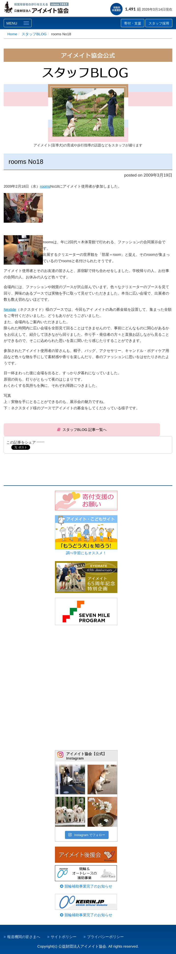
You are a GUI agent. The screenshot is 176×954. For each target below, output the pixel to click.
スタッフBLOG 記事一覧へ (85, 429)
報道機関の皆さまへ (23, 937)
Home (12, 34)
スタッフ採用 (159, 23)
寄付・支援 (132, 23)
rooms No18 (26, 161)
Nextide (10, 309)
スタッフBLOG (34, 34)
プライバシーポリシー (105, 937)
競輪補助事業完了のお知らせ (86, 886)
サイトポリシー (63, 937)
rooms (45, 186)
